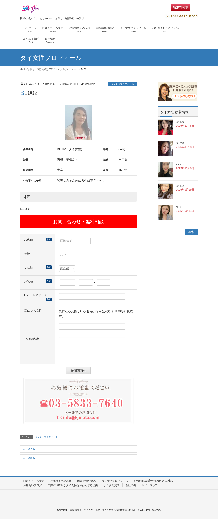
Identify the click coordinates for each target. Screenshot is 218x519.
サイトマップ (150, 485)
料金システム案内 (33, 480)
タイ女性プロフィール (122, 84)
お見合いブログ (32, 485)
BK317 (180, 164)
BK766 (31, 449)
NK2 (178, 207)
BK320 (180, 121)
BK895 (31, 458)
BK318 (180, 143)
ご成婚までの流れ (60, 480)
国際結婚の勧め (86, 480)
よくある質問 (112, 485)
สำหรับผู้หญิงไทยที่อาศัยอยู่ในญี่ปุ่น (153, 480)
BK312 (180, 185)
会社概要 (130, 485)
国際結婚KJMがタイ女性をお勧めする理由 (73, 485)
